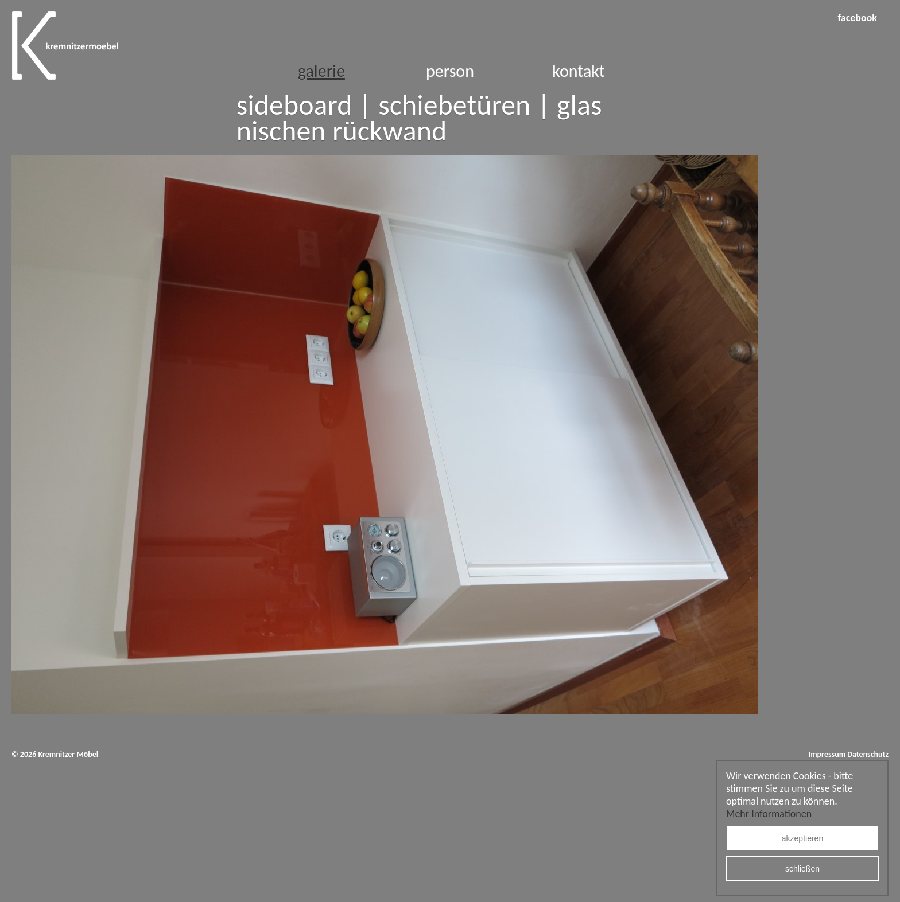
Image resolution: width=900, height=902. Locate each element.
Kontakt (578, 70)
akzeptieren (802, 838)
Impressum (826, 754)
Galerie (321, 70)
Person (450, 70)
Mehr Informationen (769, 813)
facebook (857, 17)
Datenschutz (868, 754)
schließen (802, 868)
